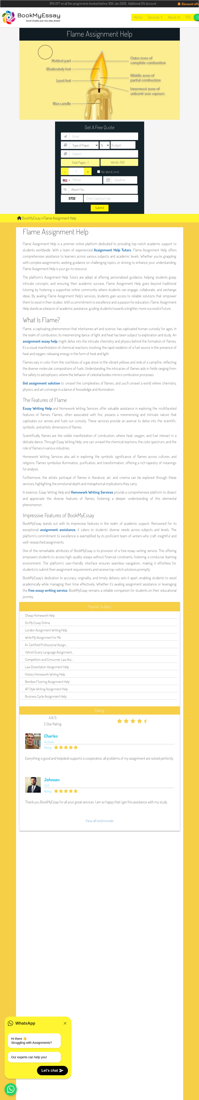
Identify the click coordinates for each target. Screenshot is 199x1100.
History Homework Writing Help (45, 674)
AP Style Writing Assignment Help (46, 689)
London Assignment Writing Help (46, 630)
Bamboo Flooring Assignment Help (47, 681)
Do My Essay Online (37, 622)
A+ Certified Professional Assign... (46, 645)
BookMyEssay (29, 218)
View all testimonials (99, 820)
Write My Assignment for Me (43, 637)
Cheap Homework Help (40, 615)
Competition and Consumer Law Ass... (49, 659)
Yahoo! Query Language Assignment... (49, 652)
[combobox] (66, 180)
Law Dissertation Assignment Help (47, 667)
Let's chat (52, 1071)
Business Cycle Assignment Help (45, 696)
